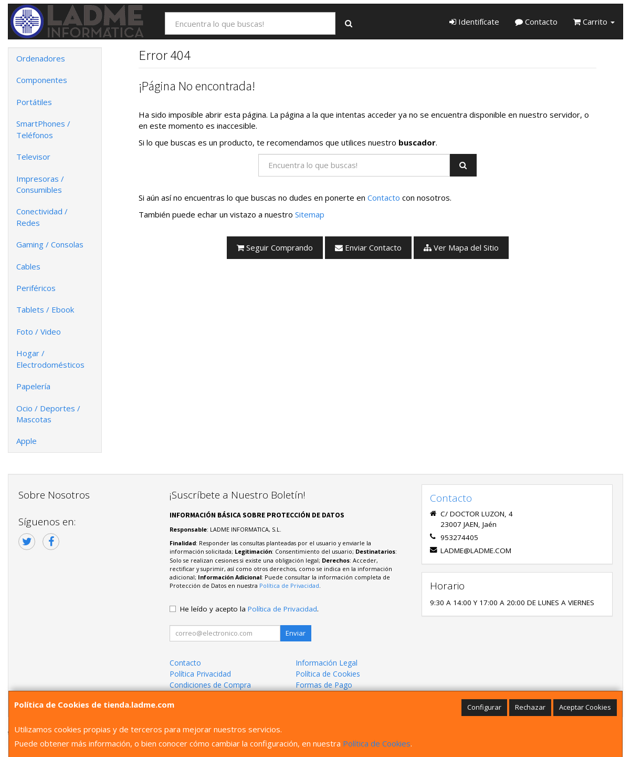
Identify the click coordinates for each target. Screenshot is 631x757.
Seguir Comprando (275, 247)
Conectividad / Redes (42, 216)
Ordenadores (40, 58)
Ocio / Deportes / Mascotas (48, 413)
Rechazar (530, 707)
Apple (26, 440)
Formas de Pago (324, 685)
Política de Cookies (377, 743)
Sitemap (309, 214)
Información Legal (326, 663)
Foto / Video (38, 331)
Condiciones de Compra (210, 685)
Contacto (536, 21)
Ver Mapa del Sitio (461, 247)
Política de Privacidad (289, 585)
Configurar (484, 707)
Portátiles (34, 102)
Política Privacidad (200, 674)
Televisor (33, 156)
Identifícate (474, 21)
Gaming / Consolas (49, 244)
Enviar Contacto (368, 247)
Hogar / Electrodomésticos (50, 358)
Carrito (594, 21)
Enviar (296, 633)
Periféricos (36, 288)
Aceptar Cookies (585, 707)
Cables (28, 266)
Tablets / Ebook (45, 309)
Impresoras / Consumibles (40, 184)
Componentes (41, 80)
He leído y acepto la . (249, 609)
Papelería (33, 386)
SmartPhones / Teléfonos (43, 129)
